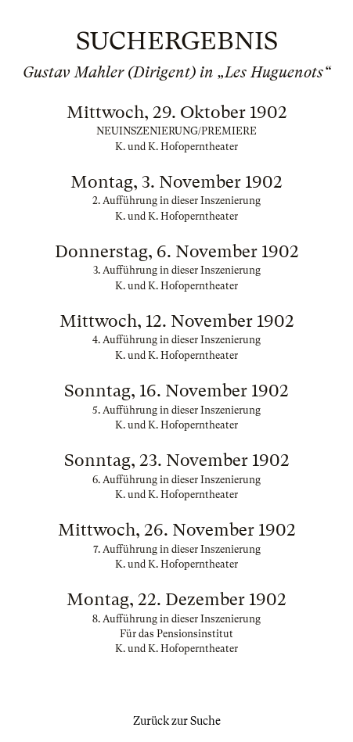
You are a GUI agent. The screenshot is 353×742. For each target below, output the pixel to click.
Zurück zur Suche (177, 721)
